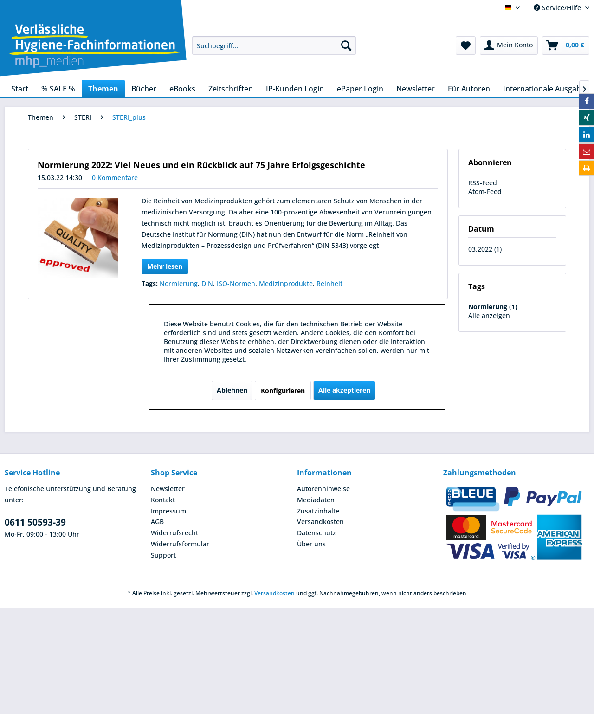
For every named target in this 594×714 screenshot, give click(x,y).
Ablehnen (232, 390)
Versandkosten (320, 521)
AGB (157, 521)
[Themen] (103, 88)
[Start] (20, 88)
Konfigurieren (283, 390)
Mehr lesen (164, 266)
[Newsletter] (415, 88)
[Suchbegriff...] (274, 45)
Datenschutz (316, 532)
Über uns (311, 543)
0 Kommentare (115, 177)
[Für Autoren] (469, 88)
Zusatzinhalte (318, 510)
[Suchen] (346, 45)
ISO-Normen (236, 283)
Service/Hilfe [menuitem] (558, 7)
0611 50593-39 (35, 522)
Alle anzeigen (489, 315)
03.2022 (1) (485, 249)
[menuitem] (274, 45)
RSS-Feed (482, 182)
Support (163, 555)
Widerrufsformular (180, 543)
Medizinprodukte (286, 283)
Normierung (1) (492, 306)
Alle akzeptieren (344, 390)
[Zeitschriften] (230, 88)
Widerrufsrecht (174, 532)
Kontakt (163, 499)
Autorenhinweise (323, 488)
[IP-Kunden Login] (294, 88)
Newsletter (168, 488)
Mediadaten (316, 499)
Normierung (179, 283)
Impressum (168, 510)
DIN (207, 283)
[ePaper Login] (360, 88)
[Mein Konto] (509, 45)
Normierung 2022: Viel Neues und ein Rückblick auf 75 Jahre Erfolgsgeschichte (201, 164)
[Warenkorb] (565, 45)
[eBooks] (182, 88)
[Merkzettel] (466, 45)
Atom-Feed (485, 191)
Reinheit (329, 283)
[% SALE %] (58, 88)
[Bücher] (144, 88)
